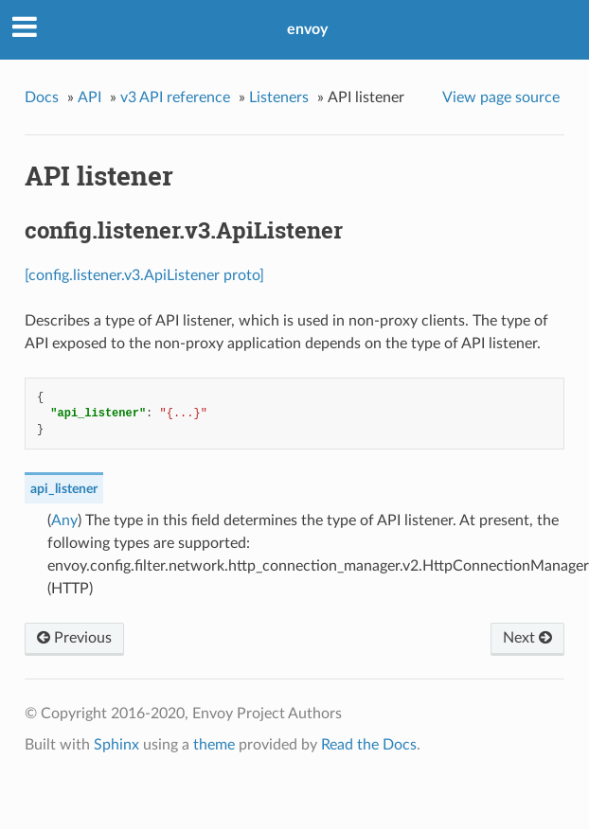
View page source (501, 97)
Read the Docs (369, 744)
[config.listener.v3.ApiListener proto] (144, 275)
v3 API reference (175, 97)
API (89, 97)
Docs (42, 97)
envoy (307, 29)
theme (214, 744)
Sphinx (116, 744)
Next (527, 637)
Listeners (279, 97)
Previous (74, 637)
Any (64, 520)
